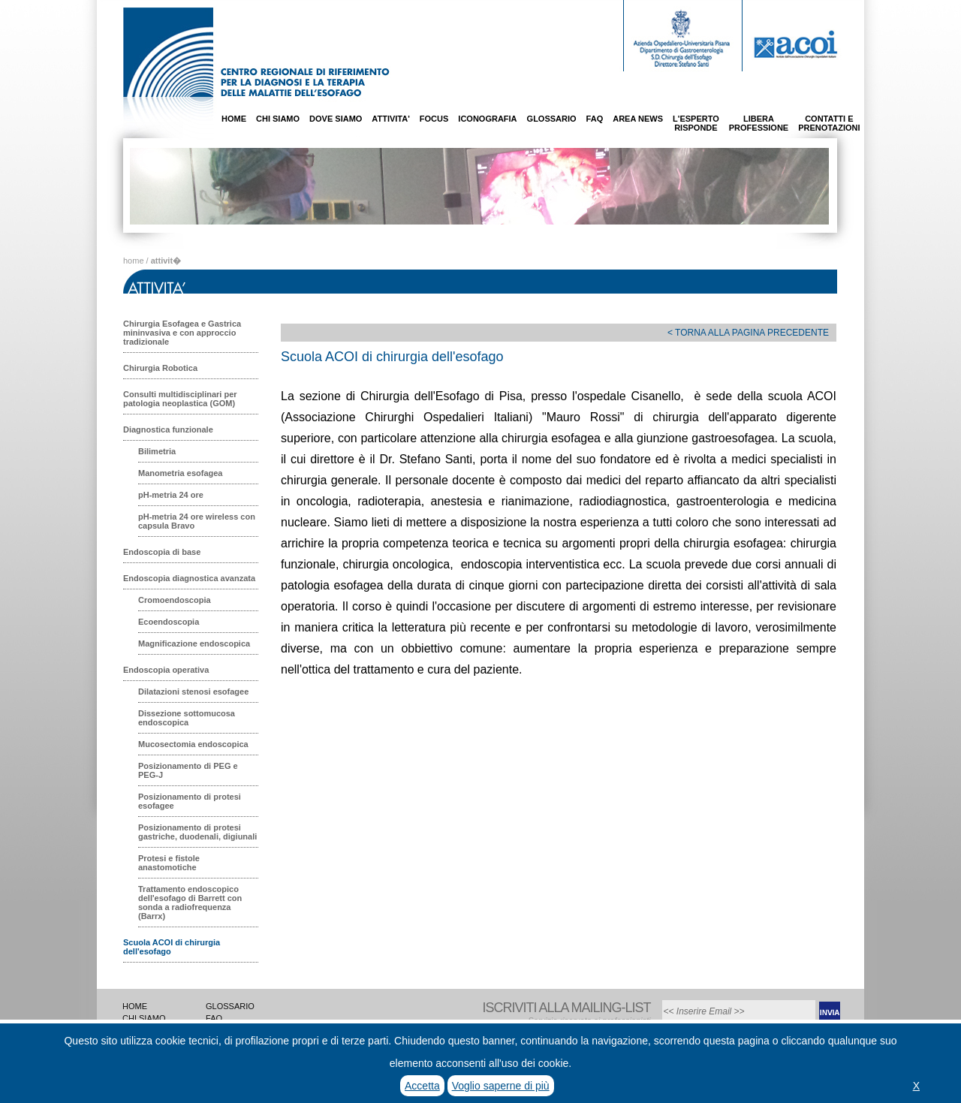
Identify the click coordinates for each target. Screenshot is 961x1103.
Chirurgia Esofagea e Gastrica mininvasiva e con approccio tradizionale (182, 332)
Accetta (422, 1086)
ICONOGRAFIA (487, 118)
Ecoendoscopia (168, 621)
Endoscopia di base (161, 551)
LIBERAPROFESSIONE (758, 123)
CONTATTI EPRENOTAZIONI (829, 123)
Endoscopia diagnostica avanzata (189, 578)
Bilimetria (157, 451)
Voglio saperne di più (501, 1086)
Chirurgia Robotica (160, 367)
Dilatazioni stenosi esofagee (193, 691)
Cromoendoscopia (174, 599)
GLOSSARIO (552, 118)
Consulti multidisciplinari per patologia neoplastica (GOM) (180, 399)
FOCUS (434, 118)
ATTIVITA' (390, 118)
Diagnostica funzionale (168, 429)
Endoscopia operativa (166, 669)
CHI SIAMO (278, 118)
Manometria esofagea (180, 473)
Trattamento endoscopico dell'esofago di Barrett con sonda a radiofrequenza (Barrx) (190, 903)
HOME (233, 118)
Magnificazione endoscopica (194, 643)
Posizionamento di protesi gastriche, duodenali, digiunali (197, 832)
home (133, 260)
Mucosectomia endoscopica (193, 744)
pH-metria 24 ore (170, 494)
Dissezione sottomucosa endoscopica (186, 718)
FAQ (595, 118)
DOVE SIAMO (335, 118)
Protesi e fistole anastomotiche (169, 863)
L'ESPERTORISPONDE (696, 123)
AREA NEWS (638, 118)
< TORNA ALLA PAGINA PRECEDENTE (748, 332)
